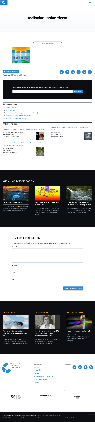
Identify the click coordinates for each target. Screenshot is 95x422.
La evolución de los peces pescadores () (22, 113)
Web (13, 279)
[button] (62, 72)
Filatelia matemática (12, 107)
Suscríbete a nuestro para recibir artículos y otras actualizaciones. (40, 87)
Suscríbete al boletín (40, 379)
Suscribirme (77, 91)
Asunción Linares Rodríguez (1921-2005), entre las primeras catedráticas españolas (47, 333)
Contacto (37, 383)
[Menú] (90, 2)
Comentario (16, 247)
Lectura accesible (47, 43)
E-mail (14, 272)
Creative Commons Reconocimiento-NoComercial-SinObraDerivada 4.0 (57, 418)
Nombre (15, 265)
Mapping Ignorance (74, 313)
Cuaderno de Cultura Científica (17, 418)
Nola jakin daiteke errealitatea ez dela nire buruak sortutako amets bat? (15, 333)
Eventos (36, 373)
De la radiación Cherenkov (12, 202)
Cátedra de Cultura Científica (43, 376)
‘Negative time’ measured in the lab (78, 331)
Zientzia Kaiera (10, 313)
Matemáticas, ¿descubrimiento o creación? (19, 115)
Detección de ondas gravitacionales (16, 118)
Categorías (37, 370)
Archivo (36, 367)
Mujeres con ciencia (43, 313)
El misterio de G (10, 110)
